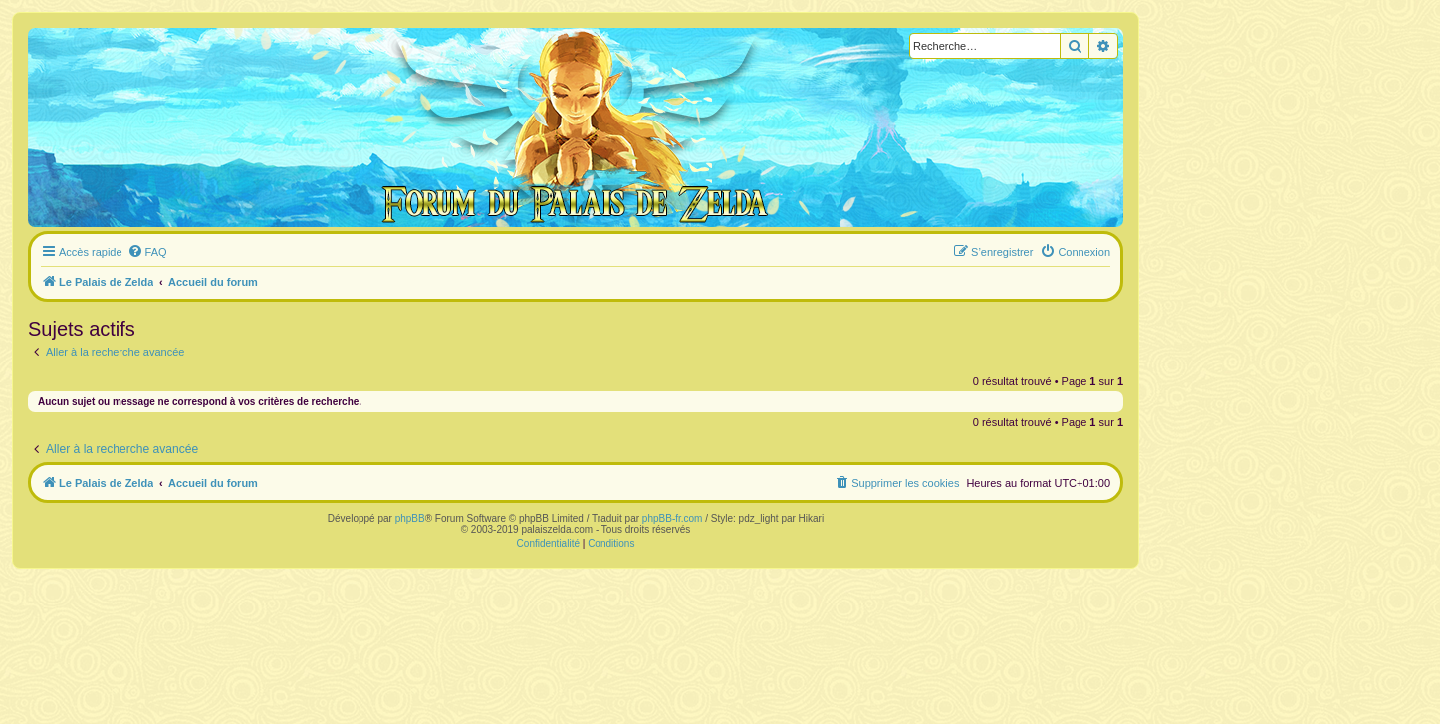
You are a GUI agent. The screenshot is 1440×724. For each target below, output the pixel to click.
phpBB (410, 518)
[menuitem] (147, 252)
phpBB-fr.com (672, 518)
